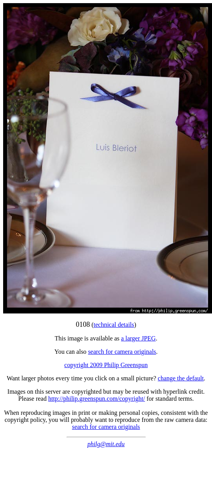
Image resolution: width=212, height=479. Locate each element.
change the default (181, 378)
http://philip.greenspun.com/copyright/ (96, 398)
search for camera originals (122, 351)
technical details (114, 324)
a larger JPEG (138, 338)
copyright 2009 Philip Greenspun (106, 365)
